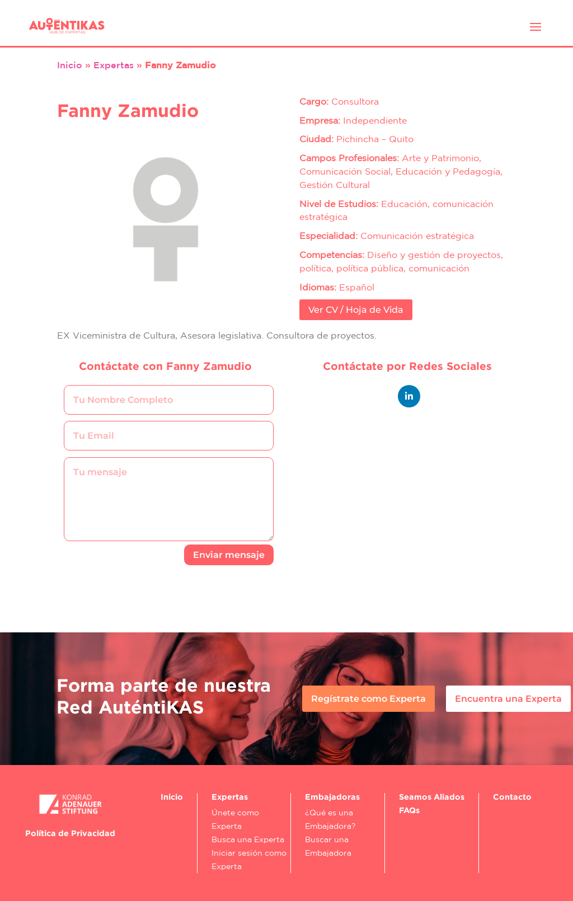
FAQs (409, 810)
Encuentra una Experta (508, 698)
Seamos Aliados (431, 796)
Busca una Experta (248, 839)
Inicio (69, 65)
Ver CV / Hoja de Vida (355, 309)
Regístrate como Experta (368, 698)
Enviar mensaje (229, 555)
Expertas (113, 65)
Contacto (512, 796)
